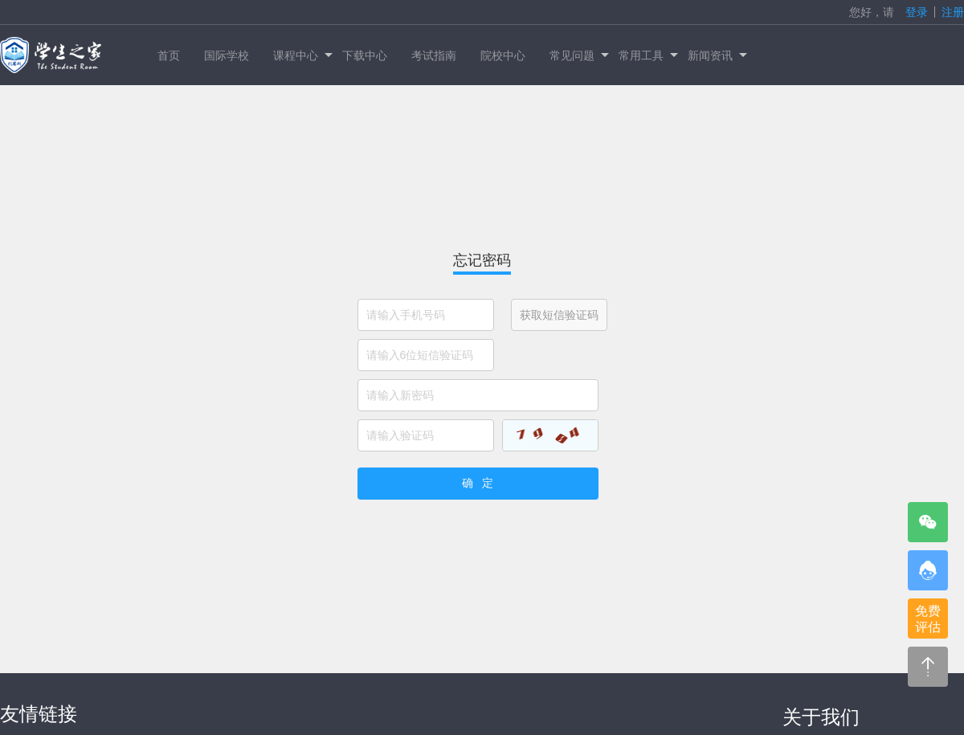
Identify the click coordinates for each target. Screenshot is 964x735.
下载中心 (364, 55)
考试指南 (433, 55)
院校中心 (502, 55)
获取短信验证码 (559, 314)
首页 (168, 55)
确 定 (478, 482)
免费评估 (928, 619)
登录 (916, 12)
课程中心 (301, 55)
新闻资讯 (716, 55)
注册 (953, 12)
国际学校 (226, 55)
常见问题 (578, 55)
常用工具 (647, 55)
